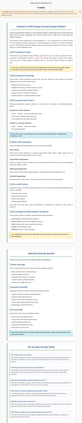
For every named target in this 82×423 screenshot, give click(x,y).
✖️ (80, 11)
